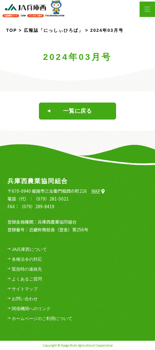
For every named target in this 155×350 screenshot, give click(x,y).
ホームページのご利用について (39, 319)
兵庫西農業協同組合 (37, 181)
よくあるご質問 (24, 279)
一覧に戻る (69, 111)
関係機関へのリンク (29, 309)
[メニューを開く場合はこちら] (147, 9)
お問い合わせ (22, 299)
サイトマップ (22, 289)
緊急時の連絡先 (24, 269)
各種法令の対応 (24, 259)
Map (98, 191)
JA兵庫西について (27, 249)
